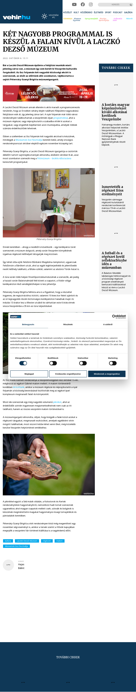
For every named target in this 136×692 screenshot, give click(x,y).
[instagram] (91, 4)
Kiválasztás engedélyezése (68, 374)
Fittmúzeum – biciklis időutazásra (54, 158)
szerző (21, 561)
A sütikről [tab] (107, 324)
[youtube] (74, 4)
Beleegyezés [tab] (28, 324)
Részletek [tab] (68, 324)
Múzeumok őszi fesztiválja (29, 139)
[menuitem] (67, 12)
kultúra (8, 540)
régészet (47, 540)
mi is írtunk (18, 387)
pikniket (57, 402)
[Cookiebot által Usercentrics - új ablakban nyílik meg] (114, 317)
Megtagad (29, 374)
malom (59, 540)
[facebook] (83, 4)
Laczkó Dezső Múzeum (27, 540)
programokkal (61, 117)
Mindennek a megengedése (107, 374)
